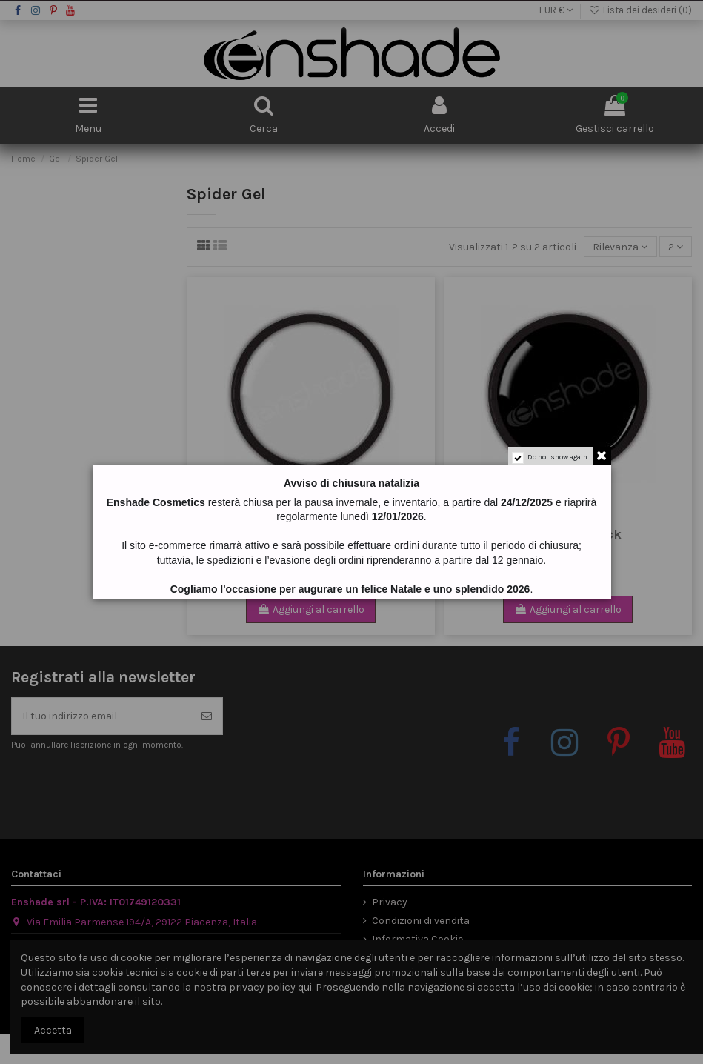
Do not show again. (558, 457)
